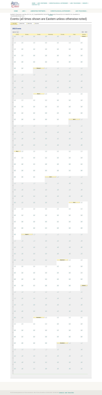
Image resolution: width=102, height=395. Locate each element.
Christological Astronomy (58, 3)
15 (81, 49)
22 (81, 55)
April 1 (74, 119)
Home (33, 3)
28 (69, 61)
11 (69, 74)
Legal (66, 392)
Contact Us (36, 4)
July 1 (74, 202)
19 (45, 55)
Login (51, 15)
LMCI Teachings (75, 3)
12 (45, 49)
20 (57, 55)
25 (69, 87)
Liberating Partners (38, 11)
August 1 (27, 234)
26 (14, 36)
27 (22, 36)
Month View (22, 23)
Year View (14, 23)
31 (69, 36)
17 (22, 55)
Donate (85, 3)
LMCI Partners (42, 3)
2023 (86, 31)
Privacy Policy (71, 392)
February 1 (39, 68)
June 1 (50, 176)
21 (69, 55)
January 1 (84, 36)
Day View (37, 23)
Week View (30, 23)
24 (22, 61)
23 (14, 61)
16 (14, 55)
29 (45, 36)
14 (69, 49)
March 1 (38, 93)
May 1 (17, 151)
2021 (83, 31)
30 (57, 36)
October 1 (84, 285)
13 (57, 49)
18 (69, 106)
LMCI (24, 11)
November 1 (38, 317)
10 (22, 49)
